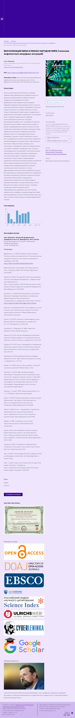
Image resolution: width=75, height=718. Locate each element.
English (6, 482)
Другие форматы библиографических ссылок (57, 139)
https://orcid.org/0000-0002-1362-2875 (13, 67)
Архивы (13, 41)
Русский (6, 485)
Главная (6, 41)
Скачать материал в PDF (56, 102)
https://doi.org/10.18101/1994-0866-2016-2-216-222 (20, 303)
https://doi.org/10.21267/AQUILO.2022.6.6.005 (18, 263)
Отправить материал (13, 494)
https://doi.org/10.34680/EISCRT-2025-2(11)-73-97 (23, 72)
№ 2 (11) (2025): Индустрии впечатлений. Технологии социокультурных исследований (29, 43)
